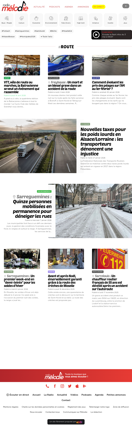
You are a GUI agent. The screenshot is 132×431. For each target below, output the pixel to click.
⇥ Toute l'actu (46, 37)
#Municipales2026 (27, 37)
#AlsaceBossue (8, 37)
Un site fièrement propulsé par (66, 422)
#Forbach (6, 31)
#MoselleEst (67, 31)
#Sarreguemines (22, 31)
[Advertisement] (66, 334)
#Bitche (53, 31)
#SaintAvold (39, 31)
